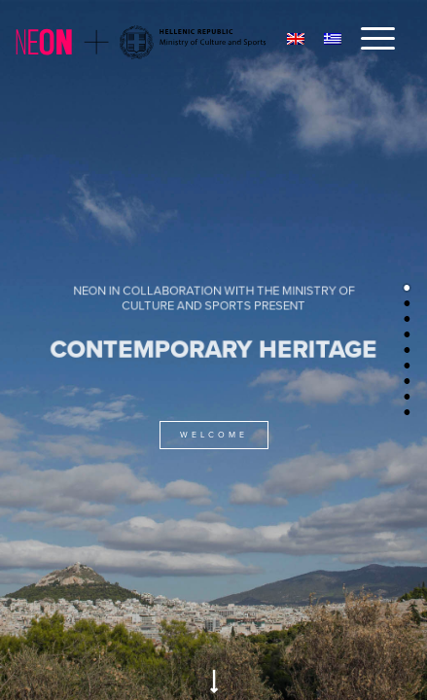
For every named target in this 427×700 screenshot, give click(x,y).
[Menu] (368, 39)
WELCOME (214, 435)
